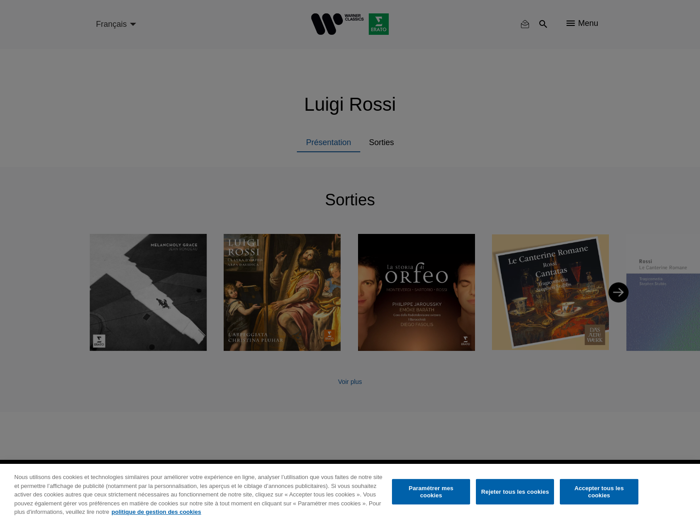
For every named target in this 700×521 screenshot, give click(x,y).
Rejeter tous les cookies (515, 491)
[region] (350, 492)
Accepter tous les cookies (599, 492)
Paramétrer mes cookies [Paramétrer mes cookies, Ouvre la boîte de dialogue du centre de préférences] (431, 492)
